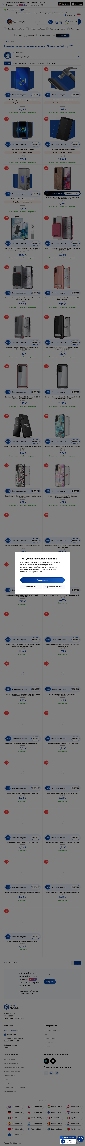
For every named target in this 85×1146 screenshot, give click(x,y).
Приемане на (42, 580)
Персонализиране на (53, 587)
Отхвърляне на (31, 587)
